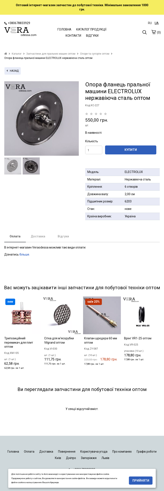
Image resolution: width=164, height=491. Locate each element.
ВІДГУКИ (92, 35)
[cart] (153, 32)
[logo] (20, 32)
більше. (24, 254)
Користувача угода (93, 451)
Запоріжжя (89, 458)
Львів (105, 458)
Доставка (38, 236)
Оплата (15, 236)
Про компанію (122, 451)
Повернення (66, 451)
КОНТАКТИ (73, 35)
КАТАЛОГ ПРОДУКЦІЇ (91, 29)
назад (13, 70)
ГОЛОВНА (64, 29)
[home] (5, 53)
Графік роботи (147, 451)
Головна (13, 451)
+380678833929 (17, 23)
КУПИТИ (130, 149)
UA (157, 23)
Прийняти (140, 480)
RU (150, 23)
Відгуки (63, 236)
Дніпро (71, 458)
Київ (58, 458)
